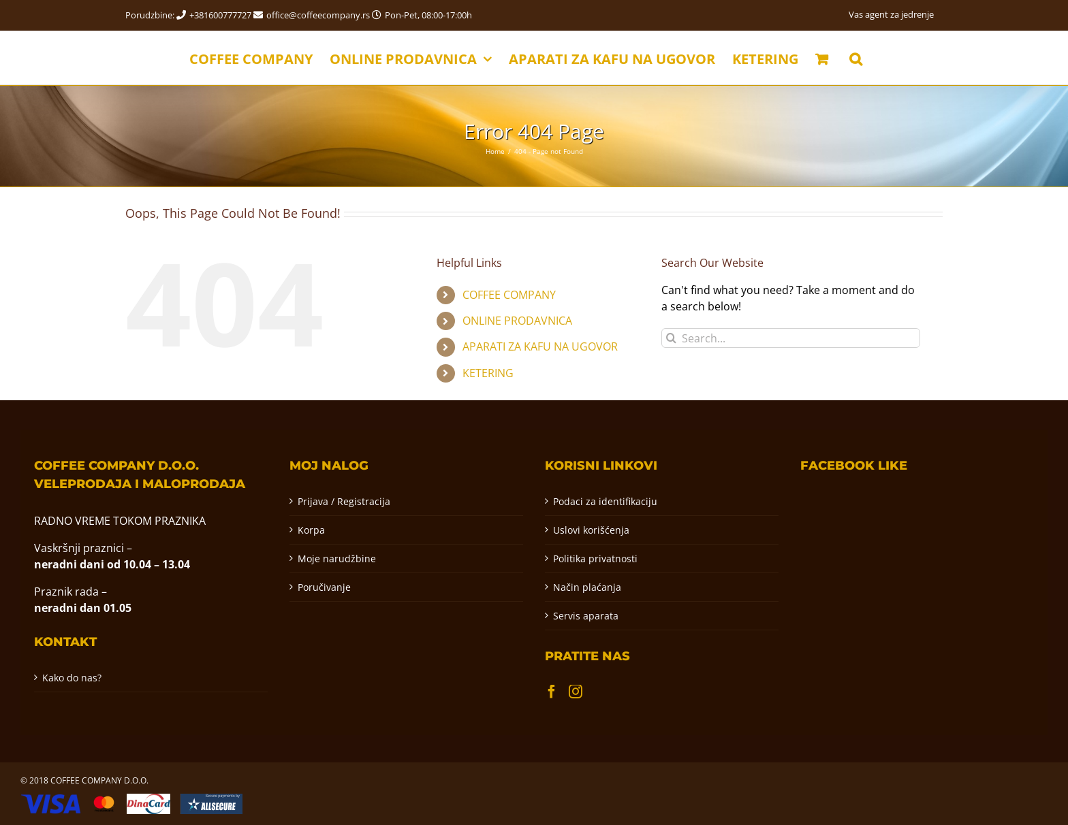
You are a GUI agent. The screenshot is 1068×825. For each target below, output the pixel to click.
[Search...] (790, 338)
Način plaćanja (587, 587)
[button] (855, 57)
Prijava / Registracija (344, 501)
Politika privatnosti (595, 558)
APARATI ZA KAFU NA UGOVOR (540, 346)
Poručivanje (324, 587)
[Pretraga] (671, 338)
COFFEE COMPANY (509, 294)
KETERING (488, 373)
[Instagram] (575, 691)
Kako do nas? (71, 677)
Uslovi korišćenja (591, 529)
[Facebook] (552, 691)
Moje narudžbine (337, 558)
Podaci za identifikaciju (605, 501)
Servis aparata (585, 615)
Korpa (311, 529)
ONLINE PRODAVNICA (517, 320)
